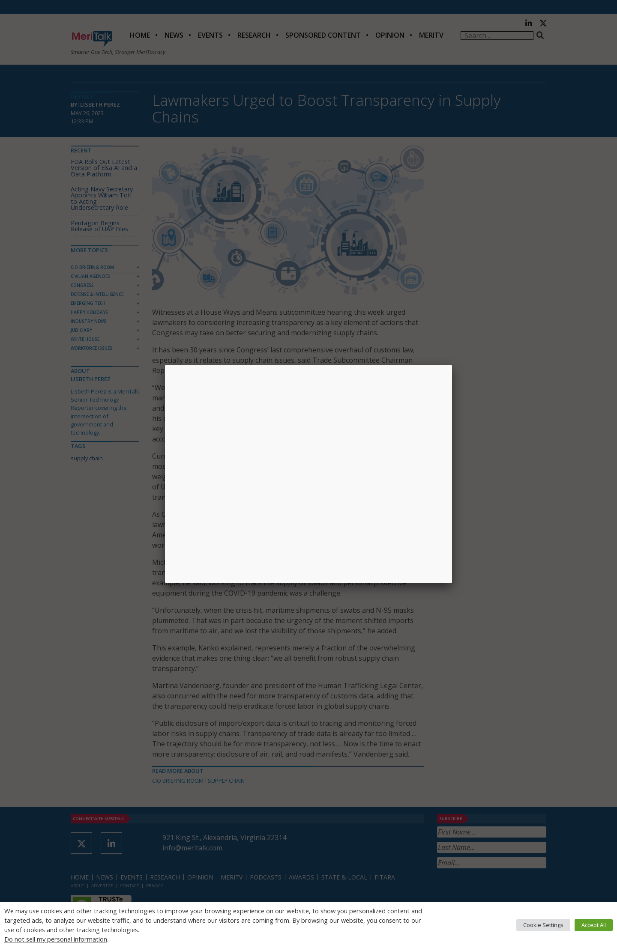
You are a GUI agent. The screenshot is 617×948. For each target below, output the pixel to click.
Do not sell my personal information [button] (55, 939)
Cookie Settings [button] (543, 925)
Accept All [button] (593, 925)
